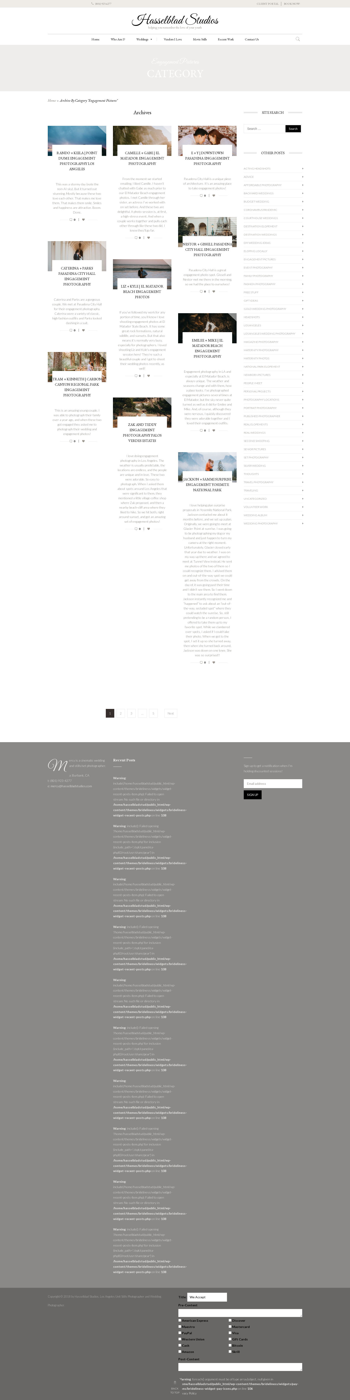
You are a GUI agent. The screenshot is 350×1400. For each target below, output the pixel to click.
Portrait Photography (260, 408)
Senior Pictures (255, 449)
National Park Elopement (262, 366)
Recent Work (226, 39)
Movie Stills (200, 39)
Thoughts (251, 474)
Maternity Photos (256, 358)
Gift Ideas (251, 300)
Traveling (251, 490)
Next (171, 713)
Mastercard (241, 1327)
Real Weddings (254, 432)
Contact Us (252, 39)
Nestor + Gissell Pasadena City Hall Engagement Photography (207, 249)
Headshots (252, 317)
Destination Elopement (260, 226)
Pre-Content (188, 1305)
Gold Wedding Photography (265, 309)
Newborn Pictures (257, 375)
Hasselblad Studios (175, 21)
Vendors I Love (173, 39)
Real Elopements (256, 424)
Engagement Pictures (259, 259)
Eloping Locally (255, 251)
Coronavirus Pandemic (260, 209)
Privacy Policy (187, 1393)
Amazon (188, 1352)
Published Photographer (262, 416)
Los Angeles (252, 325)
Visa (235, 1333)
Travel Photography (258, 482)
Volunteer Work (256, 507)
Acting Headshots (257, 168)
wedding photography (261, 523)
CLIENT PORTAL (268, 4)
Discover (238, 1320)
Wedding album (255, 515)
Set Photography (256, 457)
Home (96, 39)
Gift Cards (240, 1339)
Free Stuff (251, 292)
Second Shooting (257, 441)
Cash (185, 1345)
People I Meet (253, 383)
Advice (249, 176)
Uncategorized (255, 498)
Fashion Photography (259, 284)
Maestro (188, 1327)
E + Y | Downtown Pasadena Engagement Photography (207, 158)
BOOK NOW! (292, 4)
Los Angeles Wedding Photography (269, 333)
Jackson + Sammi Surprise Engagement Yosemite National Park (207, 484)
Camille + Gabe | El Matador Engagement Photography (142, 158)
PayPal (187, 1333)
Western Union (193, 1339)
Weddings (144, 39)
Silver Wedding (255, 465)
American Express (195, 1320)
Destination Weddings (260, 234)
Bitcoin (237, 1345)
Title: (182, 1297)
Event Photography (258, 267)
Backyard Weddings (258, 193)
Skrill (236, 1352)
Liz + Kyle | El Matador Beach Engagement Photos (142, 291)
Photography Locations (261, 399)
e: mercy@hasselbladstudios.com (70, 786)
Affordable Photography (262, 185)
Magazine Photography (261, 342)
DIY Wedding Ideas (257, 242)
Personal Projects (257, 391)
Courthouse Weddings (261, 218)
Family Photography (258, 276)
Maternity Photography (261, 350)
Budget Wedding (256, 201)
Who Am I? (118, 39)
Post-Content (189, 1359)
